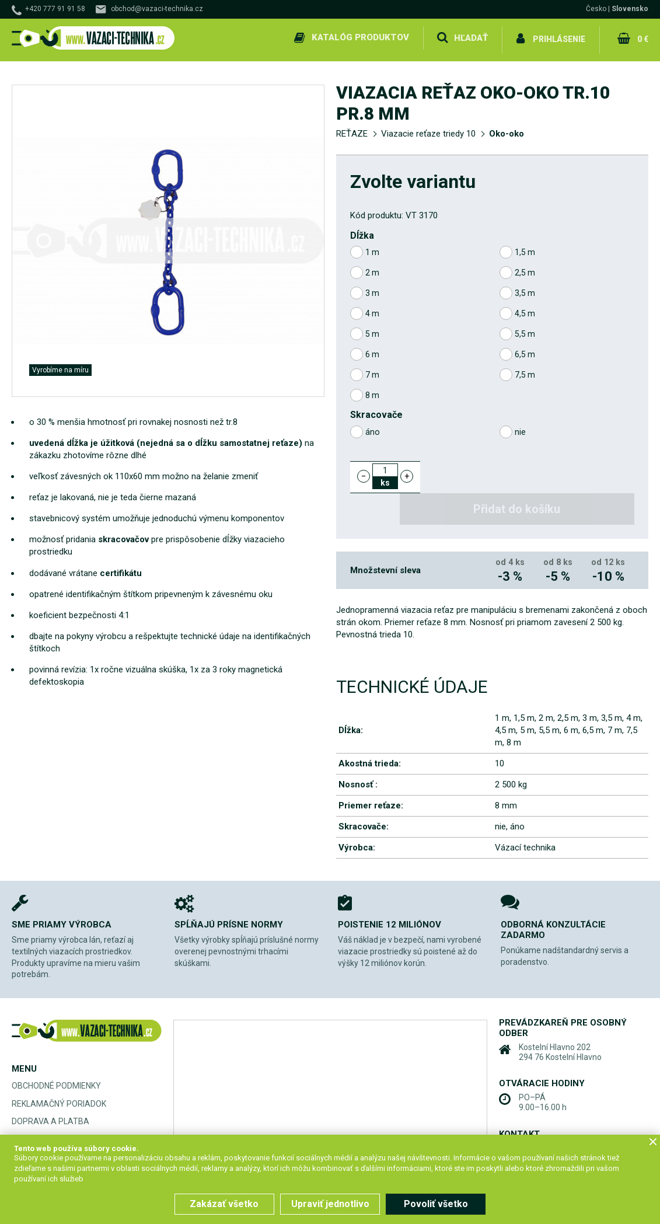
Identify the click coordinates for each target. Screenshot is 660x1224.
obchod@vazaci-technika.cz (157, 9)
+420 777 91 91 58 (55, 9)
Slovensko (630, 9)
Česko (596, 9)
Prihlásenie (558, 37)
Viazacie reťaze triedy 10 (428, 129)
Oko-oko (506, 129)
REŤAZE (352, 129)
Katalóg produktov (358, 37)
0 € (641, 37)
